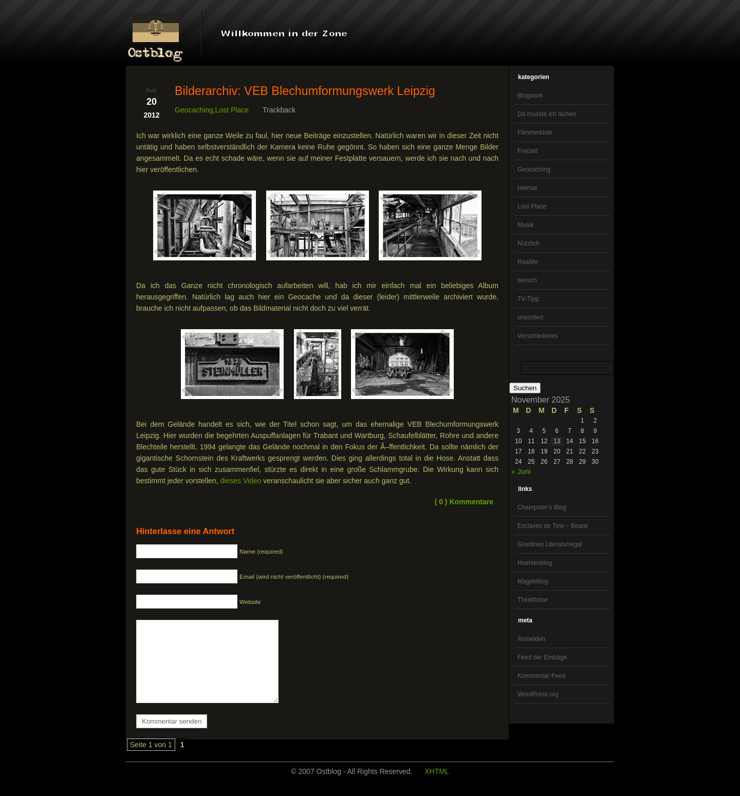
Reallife (527, 262)
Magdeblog (532, 581)
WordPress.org (538, 694)
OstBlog (156, 34)
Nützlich (528, 243)
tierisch (527, 280)
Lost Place (531, 206)
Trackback (279, 110)
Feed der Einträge (542, 657)
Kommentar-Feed (541, 675)
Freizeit (527, 151)
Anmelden (531, 638)
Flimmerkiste (534, 132)
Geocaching (533, 169)
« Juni (520, 471)
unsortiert (530, 317)
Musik (525, 225)
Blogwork (530, 95)
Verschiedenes (537, 335)
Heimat (527, 188)
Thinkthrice (532, 599)
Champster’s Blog (541, 507)
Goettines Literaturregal (549, 544)
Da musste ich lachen (547, 114)
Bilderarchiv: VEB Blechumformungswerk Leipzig (305, 91)
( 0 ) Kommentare (464, 502)
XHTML (436, 787)
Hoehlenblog (534, 562)
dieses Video (240, 481)
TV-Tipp (528, 298)
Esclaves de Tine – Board (552, 525)
